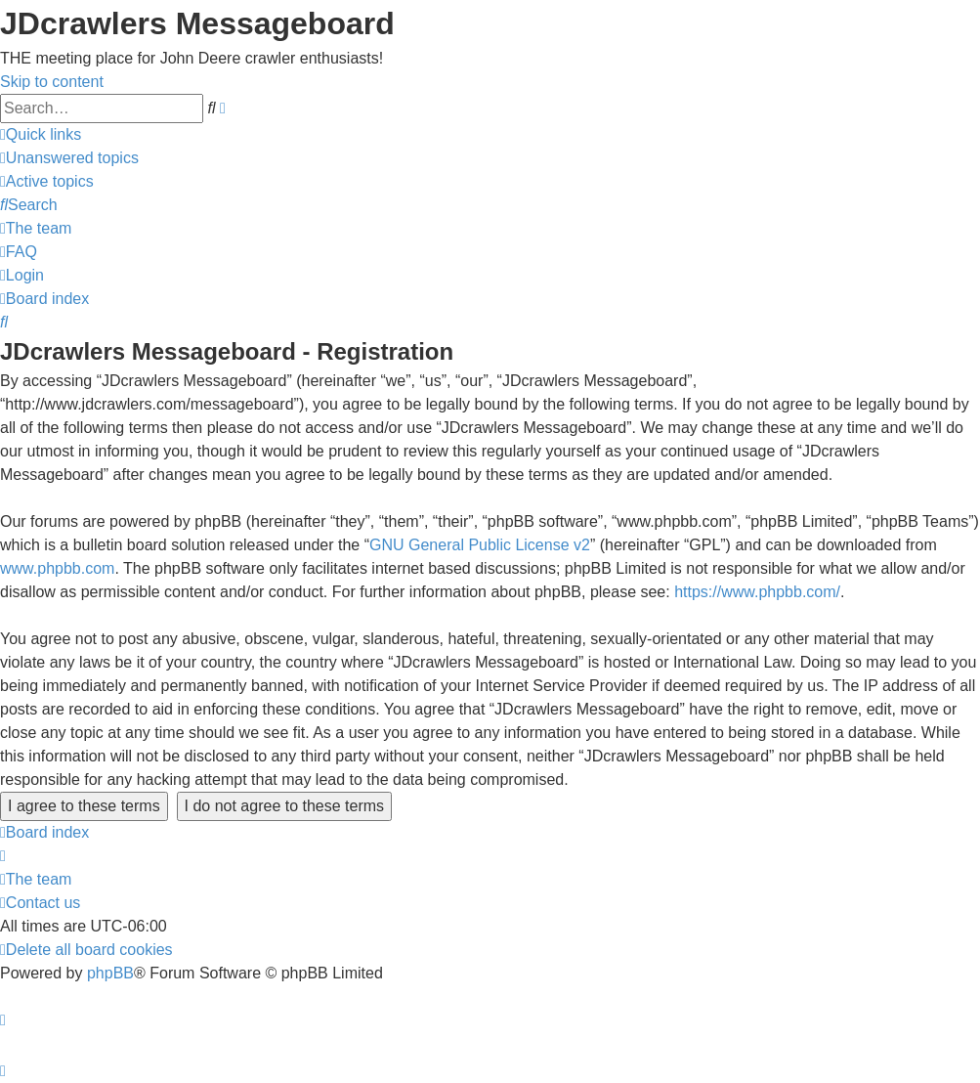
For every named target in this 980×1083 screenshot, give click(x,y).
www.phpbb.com (57, 568)
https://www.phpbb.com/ (757, 592)
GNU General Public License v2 (479, 545)
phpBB (110, 973)
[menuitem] (69, 158)
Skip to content (52, 81)
